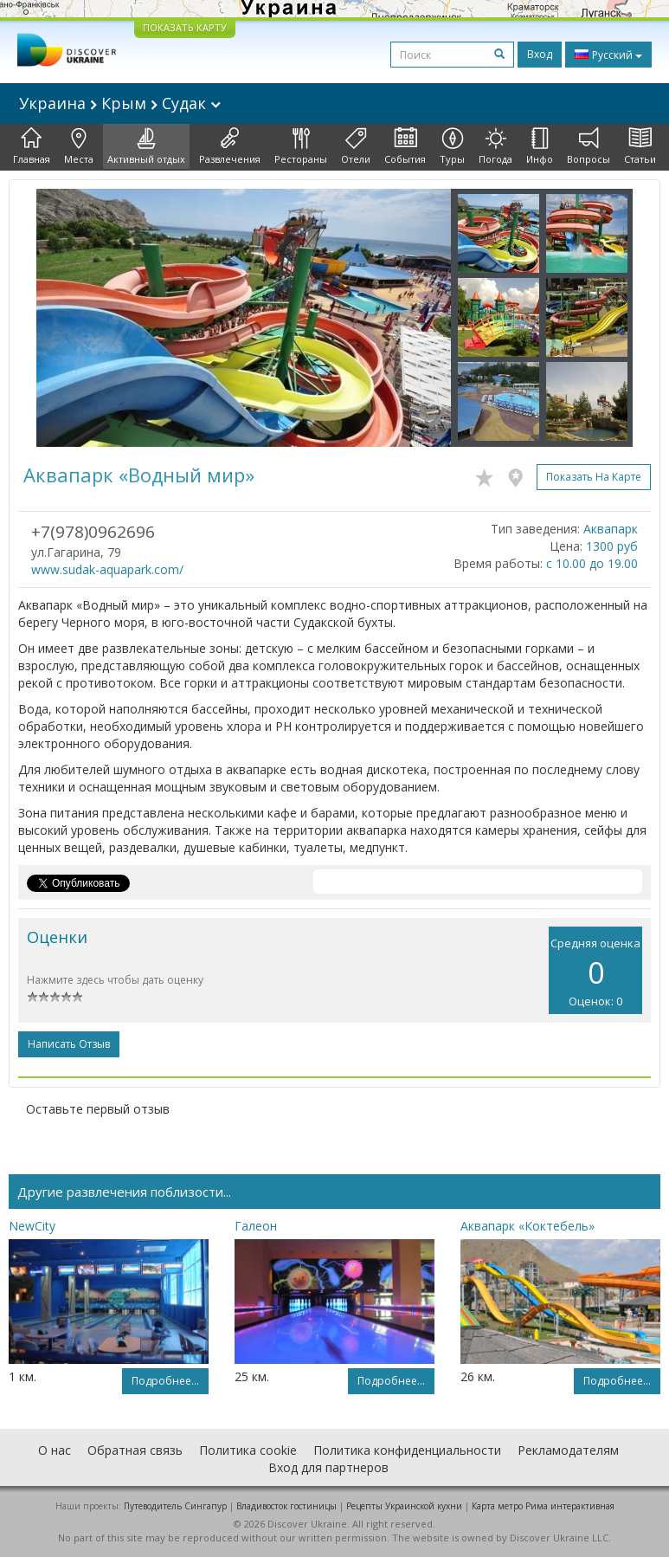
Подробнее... (165, 1380)
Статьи (640, 146)
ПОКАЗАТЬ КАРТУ (185, 27)
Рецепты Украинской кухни (404, 1506)
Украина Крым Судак (120, 103)
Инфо (539, 146)
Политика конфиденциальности (407, 1450)
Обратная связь (135, 1450)
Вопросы (588, 146)
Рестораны (300, 146)
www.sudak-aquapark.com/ (107, 569)
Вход (539, 54)
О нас (54, 1450)
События (405, 146)
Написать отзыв (69, 1044)
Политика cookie (248, 1450)
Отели (355, 146)
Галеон (256, 1226)
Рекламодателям (568, 1450)
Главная (31, 146)
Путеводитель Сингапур (175, 1506)
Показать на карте (593, 476)
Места (78, 146)
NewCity (32, 1226)
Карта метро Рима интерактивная (543, 1506)
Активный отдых (146, 146)
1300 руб (612, 546)
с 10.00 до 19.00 (592, 563)
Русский (608, 54)
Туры (452, 146)
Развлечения (230, 146)
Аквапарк (610, 528)
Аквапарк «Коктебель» (527, 1226)
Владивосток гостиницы (286, 1506)
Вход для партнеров (328, 1467)
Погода (495, 146)
